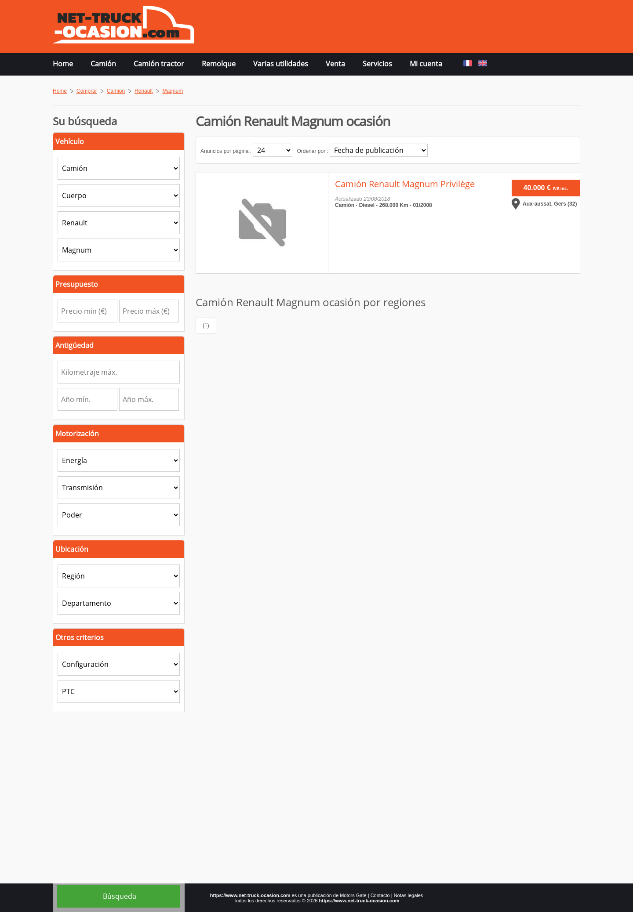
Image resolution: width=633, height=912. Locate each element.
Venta (335, 63)
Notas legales (408, 895)
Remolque (219, 63)
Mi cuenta (426, 63)
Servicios (377, 63)
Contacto (380, 895)
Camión (103, 63)
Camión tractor (159, 63)
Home (63, 63)
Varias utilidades (280, 63)
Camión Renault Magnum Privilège (405, 184)
